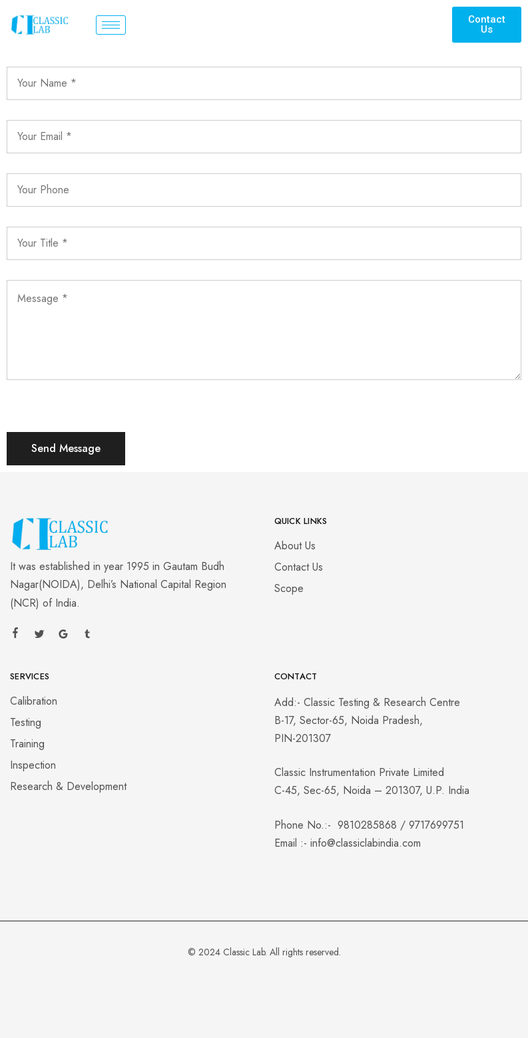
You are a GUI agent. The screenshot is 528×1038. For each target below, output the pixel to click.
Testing (25, 722)
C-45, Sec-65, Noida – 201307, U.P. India (371, 790)
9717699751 (436, 825)
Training (27, 743)
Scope (289, 588)
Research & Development (68, 786)
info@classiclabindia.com (365, 843)
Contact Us (298, 567)
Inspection (33, 765)
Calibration (33, 701)
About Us (295, 545)
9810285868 (367, 825)
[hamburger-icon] (111, 25)
